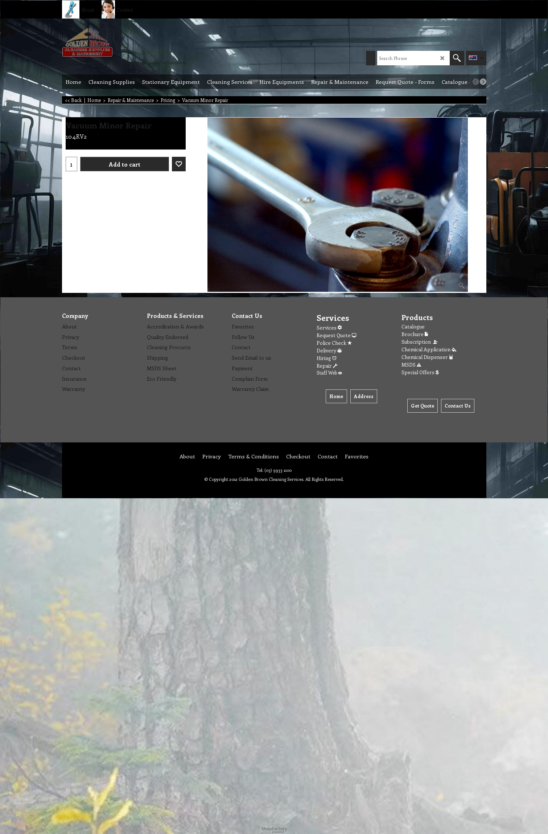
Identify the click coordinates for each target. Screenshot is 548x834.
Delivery (329, 350)
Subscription (419, 341)
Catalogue (413, 326)
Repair (327, 365)
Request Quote (336, 335)
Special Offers (420, 372)
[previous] (476, 81)
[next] (483, 81)
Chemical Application (428, 349)
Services (329, 327)
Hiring (327, 358)
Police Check (334, 342)
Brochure (414, 334)
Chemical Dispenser (427, 356)
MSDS (411, 364)
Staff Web (329, 372)
